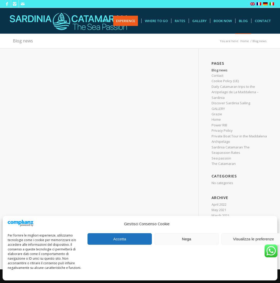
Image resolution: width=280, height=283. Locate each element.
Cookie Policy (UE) (225, 81)
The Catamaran (224, 163)
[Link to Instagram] (15, 4)
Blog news (23, 41)
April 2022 (219, 204)
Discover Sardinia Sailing (231, 103)
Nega (186, 239)
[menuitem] (105, 21)
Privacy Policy (222, 130)
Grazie (217, 114)
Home (216, 119)
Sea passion (221, 158)
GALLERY (218, 108)
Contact (217, 75)
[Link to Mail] (23, 4)
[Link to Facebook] (7, 4)
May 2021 (219, 209)
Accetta (119, 239)
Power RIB (219, 125)
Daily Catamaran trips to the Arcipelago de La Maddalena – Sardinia (235, 92)
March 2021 (220, 215)
